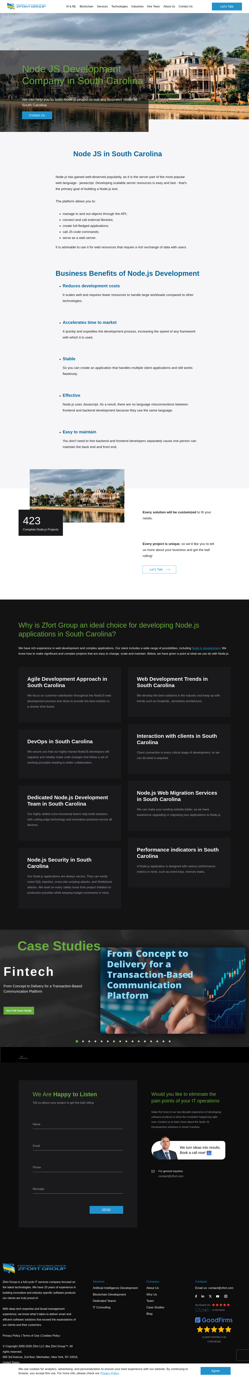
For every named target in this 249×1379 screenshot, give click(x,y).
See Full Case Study (18, 1010)
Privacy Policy (109, 1373)
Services (98, 1281)
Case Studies (155, 1307)
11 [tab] (139, 1041)
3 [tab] (89, 1041)
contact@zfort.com (171, 1176)
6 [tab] (108, 1041)
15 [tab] (163, 1041)
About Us (153, 1288)
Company (153, 1281)
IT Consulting (101, 1307)
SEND (106, 1210)
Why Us (152, 1294)
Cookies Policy (51, 1335)
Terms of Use (30, 1335)
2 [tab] (83, 1041)
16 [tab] (170, 1041)
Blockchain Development (109, 1294)
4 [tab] (95, 1041)
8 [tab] (120, 1041)
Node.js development (206, 648)
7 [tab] (114, 1041)
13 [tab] (151, 1041)
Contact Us (186, 6)
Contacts (201, 1281)
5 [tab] (101, 1041)
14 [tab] (157, 1041)
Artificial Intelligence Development (115, 1288)
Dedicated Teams (104, 1301)
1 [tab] (77, 1041)
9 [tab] (126, 1041)
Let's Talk (226, 6)
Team (150, 1301)
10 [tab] (132, 1041)
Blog (150, 1313)
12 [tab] (145, 1041)
